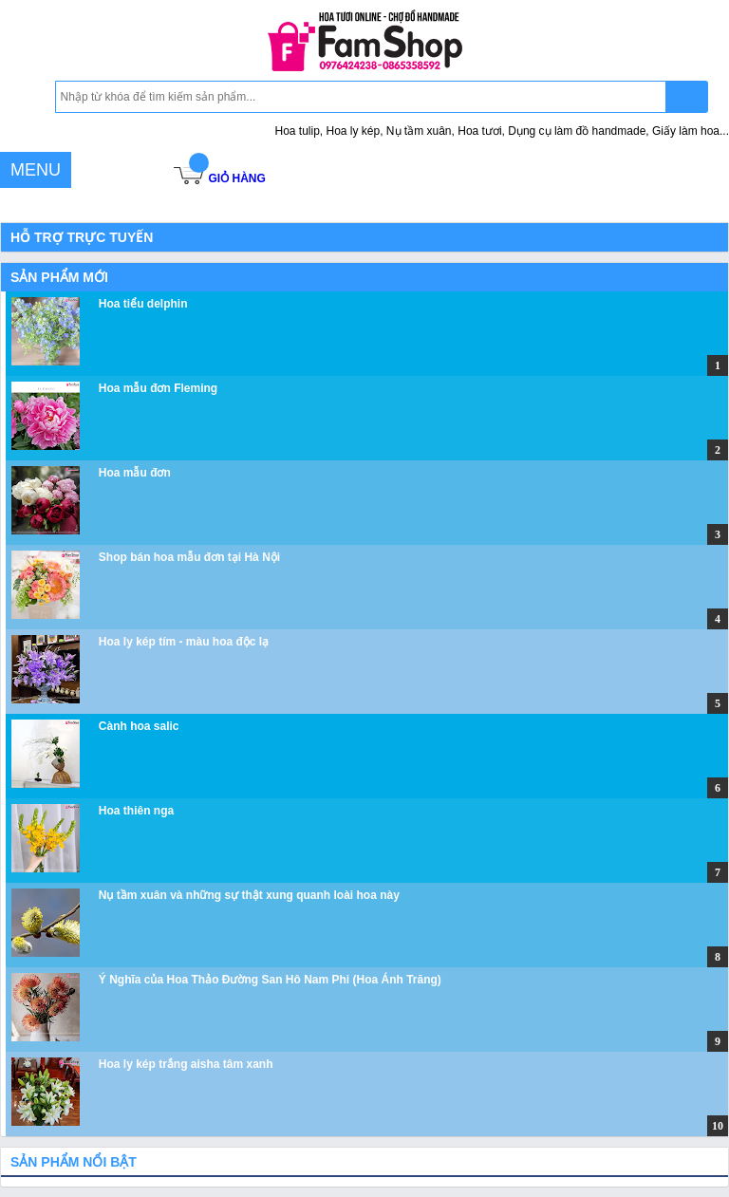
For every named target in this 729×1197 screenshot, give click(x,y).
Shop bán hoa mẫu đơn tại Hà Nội (189, 557)
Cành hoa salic (139, 726)
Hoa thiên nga (136, 810)
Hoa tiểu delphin (143, 303)
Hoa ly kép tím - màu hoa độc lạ (184, 641)
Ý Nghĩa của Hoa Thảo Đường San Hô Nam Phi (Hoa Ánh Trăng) (270, 979)
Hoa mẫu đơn (135, 472)
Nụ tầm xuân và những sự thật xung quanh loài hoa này (249, 895)
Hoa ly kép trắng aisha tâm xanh (186, 1064)
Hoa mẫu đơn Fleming (158, 388)
